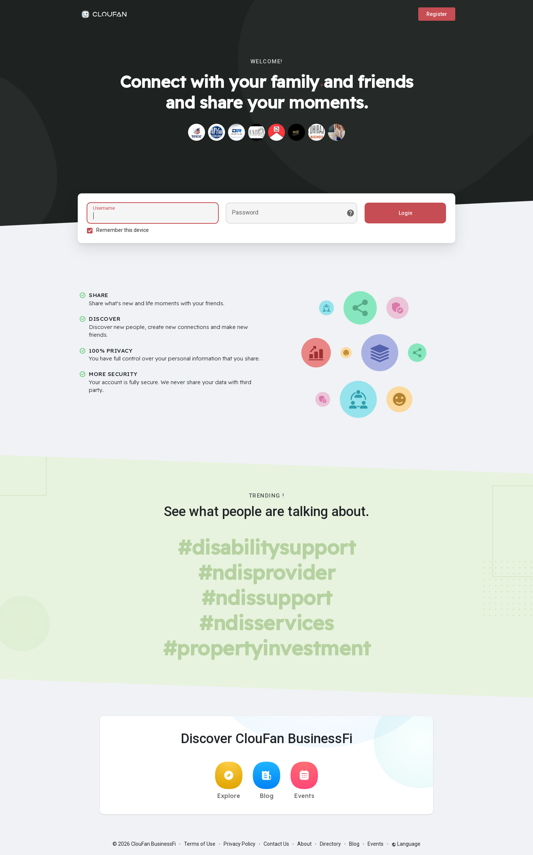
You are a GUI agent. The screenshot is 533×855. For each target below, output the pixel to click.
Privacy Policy (239, 844)
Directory (330, 844)
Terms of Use (199, 844)
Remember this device (122, 230)
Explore (228, 780)
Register (436, 14)
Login (405, 213)
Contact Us (276, 844)
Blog (266, 780)
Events (304, 780)
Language (406, 844)
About (304, 844)
